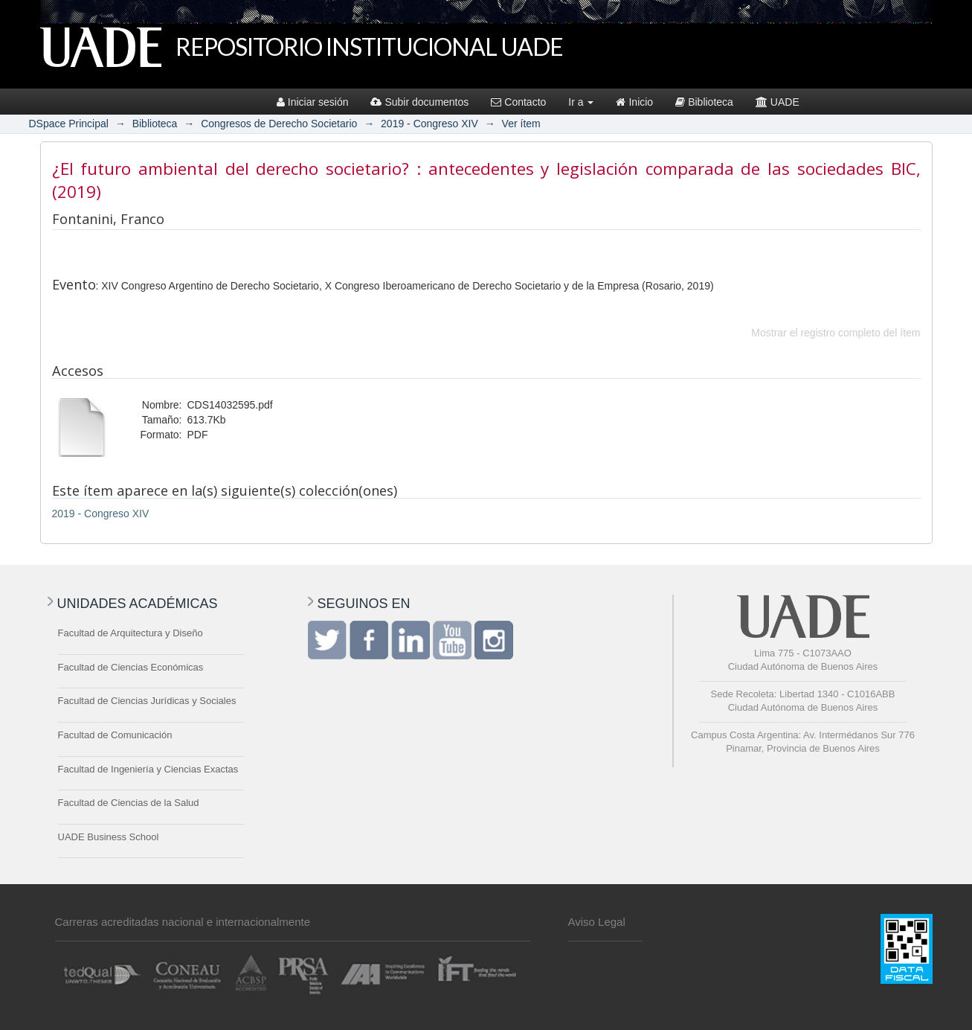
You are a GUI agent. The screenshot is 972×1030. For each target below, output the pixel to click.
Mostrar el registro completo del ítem (835, 333)
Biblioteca (704, 102)
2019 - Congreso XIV (429, 123)
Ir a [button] (580, 102)
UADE (777, 102)
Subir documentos (419, 102)
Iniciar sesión (313, 102)
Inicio (634, 102)
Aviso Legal (596, 921)
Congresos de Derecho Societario (279, 123)
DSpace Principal (69, 123)
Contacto (518, 102)
